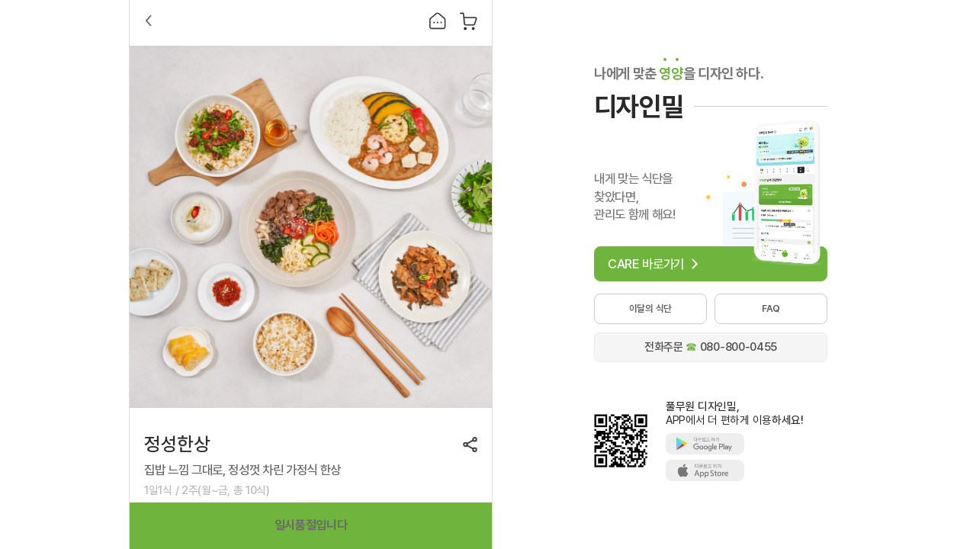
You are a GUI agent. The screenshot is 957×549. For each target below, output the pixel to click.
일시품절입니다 (311, 525)
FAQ (771, 308)
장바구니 (468, 20)
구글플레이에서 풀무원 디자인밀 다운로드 (705, 443)
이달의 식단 (651, 308)
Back (149, 20)
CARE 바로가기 (646, 263)
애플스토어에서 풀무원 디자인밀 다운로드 (705, 470)
